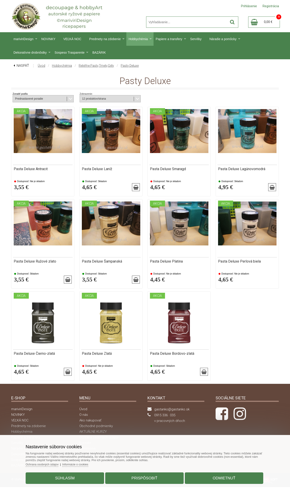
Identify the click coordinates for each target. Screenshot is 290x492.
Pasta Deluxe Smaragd (168, 169)
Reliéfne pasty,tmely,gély (96, 65)
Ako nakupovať (90, 425)
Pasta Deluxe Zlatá (97, 357)
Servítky (196, 39)
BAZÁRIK (99, 52)
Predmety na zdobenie (105, 39)
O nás (83, 420)
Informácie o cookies (80, 463)
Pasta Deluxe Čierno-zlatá (34, 357)
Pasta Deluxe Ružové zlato (35, 263)
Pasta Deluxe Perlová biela (239, 263)
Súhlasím (67, 477)
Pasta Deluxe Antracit (31, 169)
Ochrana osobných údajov (46, 463)
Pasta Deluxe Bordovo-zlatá (172, 357)
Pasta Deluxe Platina (166, 263)
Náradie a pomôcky (222, 39)
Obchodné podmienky (96, 431)
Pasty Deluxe (130, 65)
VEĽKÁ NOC (72, 39)
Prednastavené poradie (29, 98)
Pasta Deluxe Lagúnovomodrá (241, 169)
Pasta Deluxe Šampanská (102, 263)
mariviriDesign (23, 39)
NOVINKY (48, 39)
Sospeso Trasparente (70, 52)
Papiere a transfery (169, 39)
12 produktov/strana (94, 98)
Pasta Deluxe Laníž (97, 169)
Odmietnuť (221, 477)
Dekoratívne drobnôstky (30, 52)
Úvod (41, 65)
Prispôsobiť (144, 477)
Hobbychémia (138, 39)
